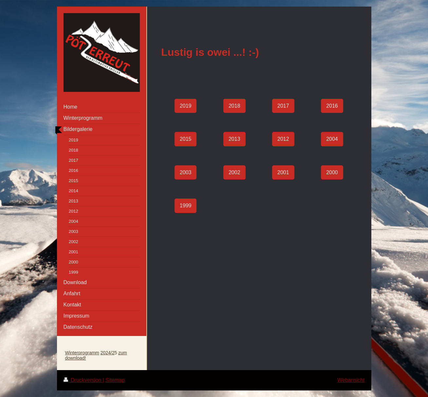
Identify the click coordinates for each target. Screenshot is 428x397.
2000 (332, 172)
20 (103, 352)
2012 (283, 139)
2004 (332, 139)
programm (88, 352)
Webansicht (350, 380)
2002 (234, 172)
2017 (283, 106)
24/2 (109, 352)
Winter (71, 352)
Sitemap (115, 380)
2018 (234, 106)
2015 (186, 139)
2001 (283, 172)
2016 (332, 106)
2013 (234, 139)
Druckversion (83, 380)
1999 (186, 205)
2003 (186, 172)
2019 (186, 106)
